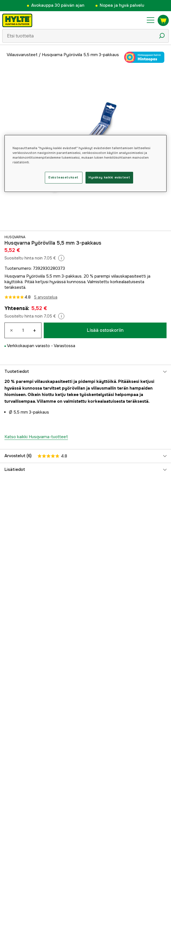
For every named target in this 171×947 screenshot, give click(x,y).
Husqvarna (14, 237)
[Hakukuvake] (161, 35)
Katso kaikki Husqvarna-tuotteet (36, 437)
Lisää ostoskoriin (105, 330)
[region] (85, 163)
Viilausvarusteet (22, 55)
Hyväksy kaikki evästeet (109, 177)
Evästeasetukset (63, 177)
